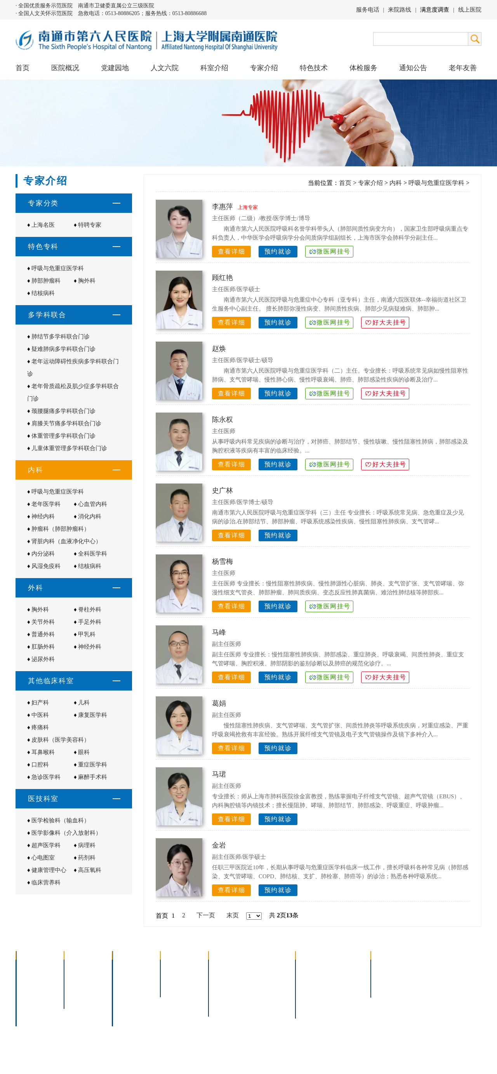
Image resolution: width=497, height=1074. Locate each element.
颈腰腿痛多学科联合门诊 (63, 411)
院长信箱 (33, 1007)
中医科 (40, 715)
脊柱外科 (89, 609)
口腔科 (40, 764)
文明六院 (81, 997)
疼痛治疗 (266, 966)
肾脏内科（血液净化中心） (66, 541)
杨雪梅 (222, 561)
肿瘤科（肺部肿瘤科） (60, 529)
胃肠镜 (223, 987)
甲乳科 (87, 634)
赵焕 (219, 348)
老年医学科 (46, 504)
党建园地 (115, 68)
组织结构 (33, 987)
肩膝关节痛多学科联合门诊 (66, 423)
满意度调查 (434, 10)
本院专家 (177, 987)
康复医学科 (92, 715)
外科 (123, 987)
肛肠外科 (43, 647)
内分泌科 (43, 554)
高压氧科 (89, 870)
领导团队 (33, 977)
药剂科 (87, 858)
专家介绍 (370, 183)
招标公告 (388, 966)
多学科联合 (132, 966)
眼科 (84, 752)
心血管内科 (92, 504)
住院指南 (313, 977)
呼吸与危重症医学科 (57, 268)
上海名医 (43, 225)
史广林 (222, 490)
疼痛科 (40, 727)
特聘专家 (89, 225)
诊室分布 (347, 987)
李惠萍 (222, 207)
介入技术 (226, 966)
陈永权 (222, 419)
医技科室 (129, 997)
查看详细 (231, 251)
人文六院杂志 (87, 977)
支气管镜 (266, 977)
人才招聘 (388, 977)
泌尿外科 (43, 659)
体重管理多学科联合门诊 (63, 436)
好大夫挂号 (389, 322)
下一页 (205, 915)
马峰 (219, 632)
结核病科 (43, 293)
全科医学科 (92, 554)
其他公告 (388, 987)
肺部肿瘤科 (46, 281)
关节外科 (43, 622)
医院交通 (33, 1017)
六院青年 (81, 987)
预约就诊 (278, 251)
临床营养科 (46, 882)
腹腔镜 (263, 987)
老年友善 (463, 68)
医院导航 (313, 997)
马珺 (219, 774)
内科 (395, 183)
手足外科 (89, 622)
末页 (232, 915)
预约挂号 (347, 977)
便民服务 (313, 987)
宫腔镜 (263, 997)
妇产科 (40, 702)
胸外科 (87, 281)
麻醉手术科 (92, 777)
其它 (123, 1007)
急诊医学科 (46, 777)
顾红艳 (222, 277)
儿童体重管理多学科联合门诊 (69, 448)
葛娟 (219, 703)
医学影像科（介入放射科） (66, 833)
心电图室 (43, 858)
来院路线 (399, 10)
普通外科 (43, 634)
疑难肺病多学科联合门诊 (63, 349)
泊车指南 (347, 997)
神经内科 (43, 516)
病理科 (87, 845)
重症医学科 (92, 764)
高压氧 (223, 997)
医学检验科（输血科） (60, 820)
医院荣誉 (33, 997)
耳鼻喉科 (43, 752)
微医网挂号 (333, 251)
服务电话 (367, 10)
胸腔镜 (223, 977)
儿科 (84, 702)
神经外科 (89, 647)
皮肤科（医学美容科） (60, 740)
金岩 (219, 845)
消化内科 (89, 516)
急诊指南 (347, 966)
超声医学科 (46, 845)
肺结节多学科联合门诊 (60, 336)
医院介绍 (33, 966)
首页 (23, 68)
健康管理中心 (48, 870)
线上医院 (469, 10)
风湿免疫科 (46, 566)
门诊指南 (313, 966)
